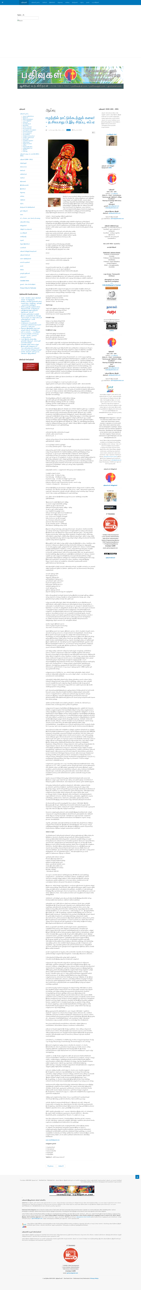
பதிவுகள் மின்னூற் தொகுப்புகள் (28, 251)
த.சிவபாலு (25, 151)
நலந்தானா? (23, 277)
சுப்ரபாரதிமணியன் (27, 123)
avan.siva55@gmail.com (53, 1140)
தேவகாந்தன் (25, 125)
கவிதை (67, 2)
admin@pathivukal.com (117, 218)
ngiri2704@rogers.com (36, 1218)
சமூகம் (22, 240)
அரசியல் (44, 2)
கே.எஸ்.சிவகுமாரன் (27, 128)
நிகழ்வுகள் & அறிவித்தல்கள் (27, 207)
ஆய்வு (82, 2)
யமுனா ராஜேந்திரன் (27, 120)
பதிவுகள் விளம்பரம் (25, 255)
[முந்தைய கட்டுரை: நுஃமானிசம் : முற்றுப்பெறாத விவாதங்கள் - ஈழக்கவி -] (50, 1166)
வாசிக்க (112, 330)
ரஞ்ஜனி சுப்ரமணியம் (27, 143)
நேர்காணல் (23, 181)
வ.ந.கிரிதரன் (95, 2)
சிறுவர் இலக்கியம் (25, 244)
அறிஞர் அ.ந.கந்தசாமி (26, 229)
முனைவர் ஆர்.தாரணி (27, 131)
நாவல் (87, 2)
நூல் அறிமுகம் (24, 211)
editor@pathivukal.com (112, 208)
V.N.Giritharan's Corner (111, 285)
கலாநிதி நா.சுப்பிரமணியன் (29, 136)
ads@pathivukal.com (114, 213)
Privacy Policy (94, 1278)
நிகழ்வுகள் (75, 2)
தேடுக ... (20, 15)
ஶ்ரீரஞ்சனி (25, 149)
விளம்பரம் (22, 170)
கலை (21, 214)
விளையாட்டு (23, 166)
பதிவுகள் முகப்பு (35, 2)
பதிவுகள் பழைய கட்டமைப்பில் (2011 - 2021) (30, 154)
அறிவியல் (22, 200)
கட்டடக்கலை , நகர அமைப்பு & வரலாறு (30, 218)
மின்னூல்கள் (23, 225)
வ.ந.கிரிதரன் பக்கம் (111, 134)
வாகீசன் (24, 145)
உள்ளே (110, 167)
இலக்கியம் (52, 2)
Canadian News (24, 280)
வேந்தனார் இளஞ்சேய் (27, 146)
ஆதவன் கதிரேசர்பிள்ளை (28, 116)
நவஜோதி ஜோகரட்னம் (27, 148)
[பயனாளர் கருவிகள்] (93, 132)
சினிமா (22, 269)
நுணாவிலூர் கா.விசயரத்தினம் (29, 130)
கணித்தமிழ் (23, 236)
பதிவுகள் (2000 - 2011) (26, 159)
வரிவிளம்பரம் (23, 174)
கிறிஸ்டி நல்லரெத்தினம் (28, 119)
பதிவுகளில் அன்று (24, 222)
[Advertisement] (70, 44)
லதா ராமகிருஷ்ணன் (27, 133)
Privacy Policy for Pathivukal (28, 288)
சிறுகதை (60, 2)
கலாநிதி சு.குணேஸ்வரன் (28, 137)
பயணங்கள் (23, 247)
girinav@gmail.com (113, 206)
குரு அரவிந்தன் (26, 134)
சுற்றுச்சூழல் (23, 163)
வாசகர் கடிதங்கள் (25, 262)
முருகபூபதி (25, 122)
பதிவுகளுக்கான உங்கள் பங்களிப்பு (110, 456)
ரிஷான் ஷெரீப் (26, 139)
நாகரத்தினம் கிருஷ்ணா (28, 140)
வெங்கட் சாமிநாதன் (27, 127)
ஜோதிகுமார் (25, 117)
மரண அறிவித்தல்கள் (25, 258)
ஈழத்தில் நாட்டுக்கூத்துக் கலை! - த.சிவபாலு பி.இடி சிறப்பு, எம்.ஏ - (70, 122)
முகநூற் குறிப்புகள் (25, 273)
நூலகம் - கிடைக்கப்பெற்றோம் (27, 284)
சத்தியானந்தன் (26, 142)
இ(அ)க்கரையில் (24, 185)
